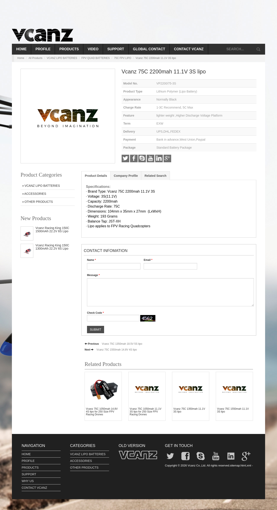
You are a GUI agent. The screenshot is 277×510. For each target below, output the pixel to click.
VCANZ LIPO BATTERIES (62, 58)
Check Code (95, 312)
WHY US (28, 481)
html (243, 465)
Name (91, 259)
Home (21, 49)
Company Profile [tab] (126, 175)
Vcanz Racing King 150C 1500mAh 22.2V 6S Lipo (52, 229)
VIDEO (93, 49)
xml (249, 465)
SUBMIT (95, 329)
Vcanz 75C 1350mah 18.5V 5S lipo (122, 343)
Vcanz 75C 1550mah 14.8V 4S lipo (117, 349)
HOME (26, 454)
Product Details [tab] (96, 175)
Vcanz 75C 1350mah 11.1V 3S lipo (189, 410)
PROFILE (42, 49)
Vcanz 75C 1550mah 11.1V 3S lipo (233, 410)
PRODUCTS (69, 49)
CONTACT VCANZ (189, 49)
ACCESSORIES (34, 193)
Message (93, 275)
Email (148, 259)
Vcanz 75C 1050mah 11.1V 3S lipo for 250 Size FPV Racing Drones (145, 411)
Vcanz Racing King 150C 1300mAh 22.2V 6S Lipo (52, 247)
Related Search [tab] (155, 175)
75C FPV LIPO (122, 58)
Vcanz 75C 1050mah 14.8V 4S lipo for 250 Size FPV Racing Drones (102, 411)
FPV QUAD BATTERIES (96, 58)
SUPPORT (115, 49)
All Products (35, 58)
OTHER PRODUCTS (38, 201)
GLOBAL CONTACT (149, 49)
